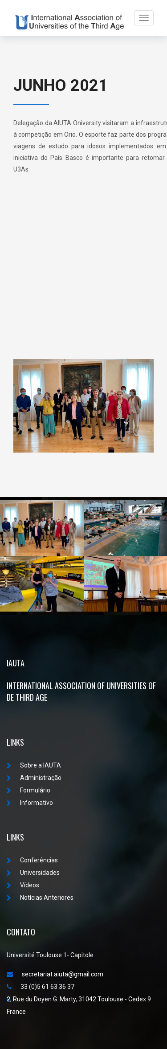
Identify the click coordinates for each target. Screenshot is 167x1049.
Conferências (32, 860)
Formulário (28, 790)
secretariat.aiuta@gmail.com (55, 974)
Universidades (33, 872)
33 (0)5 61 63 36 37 (40, 986)
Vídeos (23, 885)
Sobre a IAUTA (34, 765)
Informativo (30, 802)
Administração (34, 777)
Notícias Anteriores (40, 897)
